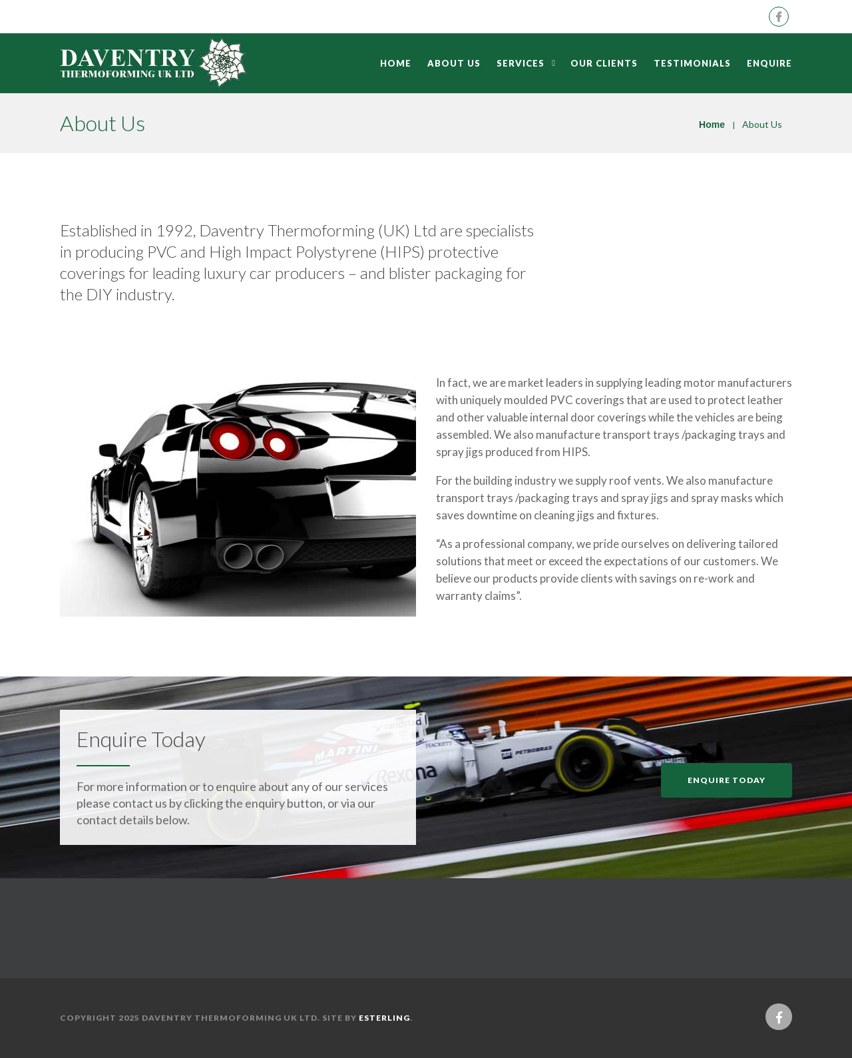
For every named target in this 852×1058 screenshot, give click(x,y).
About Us (454, 63)
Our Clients (604, 63)
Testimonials (692, 63)
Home (395, 63)
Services (520, 63)
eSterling (384, 1018)
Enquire (769, 63)
